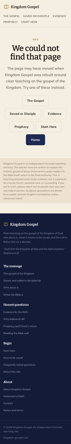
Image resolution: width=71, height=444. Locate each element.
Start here (9, 350)
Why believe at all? (14, 318)
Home (35, 140)
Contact (8, 403)
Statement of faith (13, 396)
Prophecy (10, 21)
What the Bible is (13, 294)
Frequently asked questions (19, 364)
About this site (11, 371)
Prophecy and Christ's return (20, 326)
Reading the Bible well (16, 333)
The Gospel (11, 16)
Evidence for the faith (15, 312)
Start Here (29, 21)
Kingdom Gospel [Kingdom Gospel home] (21, 7)
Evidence (59, 16)
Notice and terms (13, 410)
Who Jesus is (11, 287)
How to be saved (13, 357)
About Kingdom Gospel (16, 389)
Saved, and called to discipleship (22, 280)
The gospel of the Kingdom (18, 273)
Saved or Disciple (36, 16)
